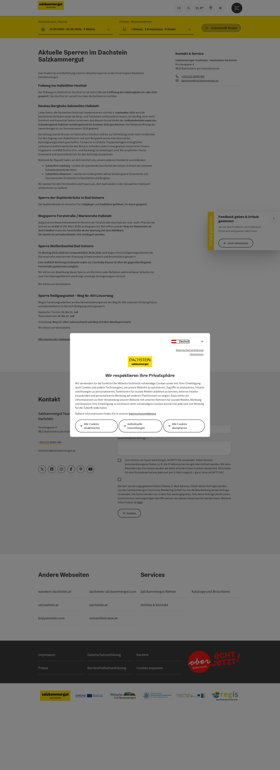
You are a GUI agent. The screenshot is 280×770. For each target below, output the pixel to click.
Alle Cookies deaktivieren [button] (93, 426)
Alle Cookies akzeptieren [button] (180, 426)
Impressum (197, 354)
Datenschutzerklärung (190, 350)
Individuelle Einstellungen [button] (137, 426)
